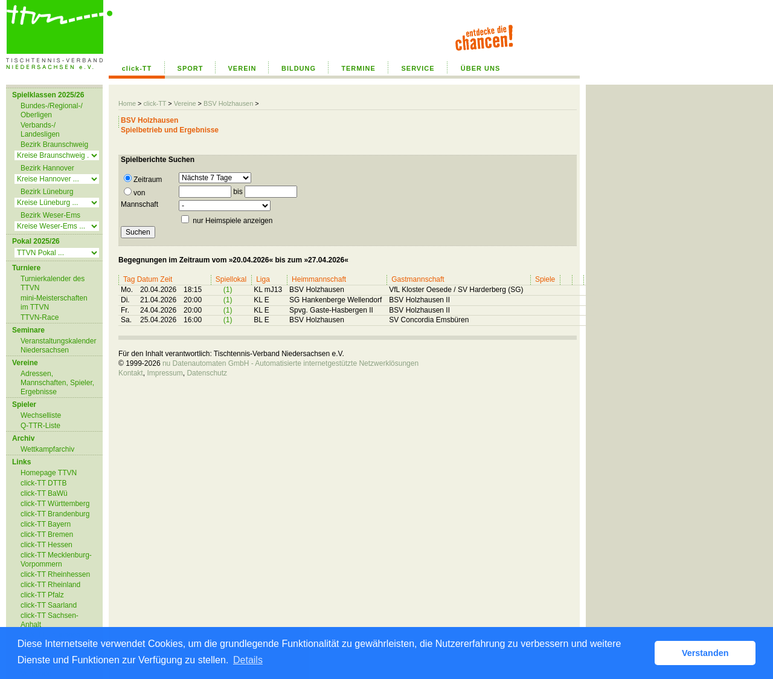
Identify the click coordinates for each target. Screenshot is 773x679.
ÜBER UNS (480, 68)
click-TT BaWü (44, 493)
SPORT (191, 68)
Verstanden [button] (705, 653)
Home (127, 103)
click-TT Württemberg (55, 503)
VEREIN (242, 68)
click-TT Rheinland (50, 584)
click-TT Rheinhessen (55, 574)
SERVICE (417, 68)
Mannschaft (139, 204)
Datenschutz (207, 373)
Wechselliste (41, 415)
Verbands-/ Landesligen (40, 129)
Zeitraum (143, 179)
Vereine (185, 103)
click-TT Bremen (47, 534)
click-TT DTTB (43, 483)
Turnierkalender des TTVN (53, 283)
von (134, 192)
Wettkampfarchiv (47, 449)
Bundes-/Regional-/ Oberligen (52, 110)
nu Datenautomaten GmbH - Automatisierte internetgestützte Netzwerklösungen (290, 363)
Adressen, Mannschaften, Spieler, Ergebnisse (57, 382)
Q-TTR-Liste (40, 425)
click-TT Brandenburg (55, 514)
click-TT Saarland (49, 605)
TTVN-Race (40, 317)
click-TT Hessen (46, 545)
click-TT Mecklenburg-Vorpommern (56, 559)
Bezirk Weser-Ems (50, 215)
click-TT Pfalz (42, 595)
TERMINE (358, 68)
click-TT (137, 68)
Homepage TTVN (49, 473)
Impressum (164, 373)
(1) (228, 289)
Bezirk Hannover (47, 168)
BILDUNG (298, 68)
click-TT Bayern (46, 524)
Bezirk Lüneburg (47, 191)
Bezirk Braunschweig (54, 144)
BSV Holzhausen (228, 103)
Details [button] (248, 660)
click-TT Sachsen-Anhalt (50, 620)
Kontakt (130, 373)
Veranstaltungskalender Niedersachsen (58, 345)
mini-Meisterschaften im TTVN (54, 302)
